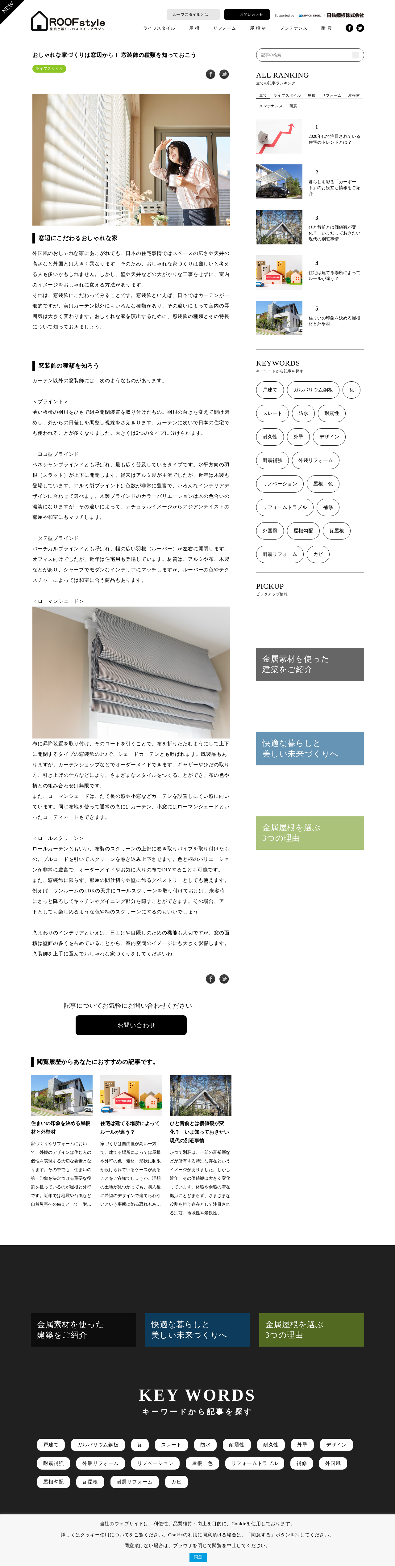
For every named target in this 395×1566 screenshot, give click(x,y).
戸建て (270, 389)
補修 (328, 507)
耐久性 (270, 436)
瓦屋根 (336, 530)
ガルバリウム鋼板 (313, 389)
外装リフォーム (315, 460)
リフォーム (224, 28)
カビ (318, 554)
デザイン (329, 436)
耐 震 (326, 28)
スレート (272, 413)
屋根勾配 (303, 530)
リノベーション (280, 483)
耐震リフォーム (280, 554)
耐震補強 (272, 460)
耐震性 (331, 413)
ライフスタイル (159, 28)
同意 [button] (198, 1557)
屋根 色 (323, 483)
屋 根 (194, 28)
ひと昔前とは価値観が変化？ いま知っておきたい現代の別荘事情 (334, 233)
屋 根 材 (258, 28)
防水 (303, 413)
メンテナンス (294, 28)
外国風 (270, 530)
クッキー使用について (104, 1534)
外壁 (298, 436)
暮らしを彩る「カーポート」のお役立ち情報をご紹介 (334, 188)
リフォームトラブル (285, 507)
